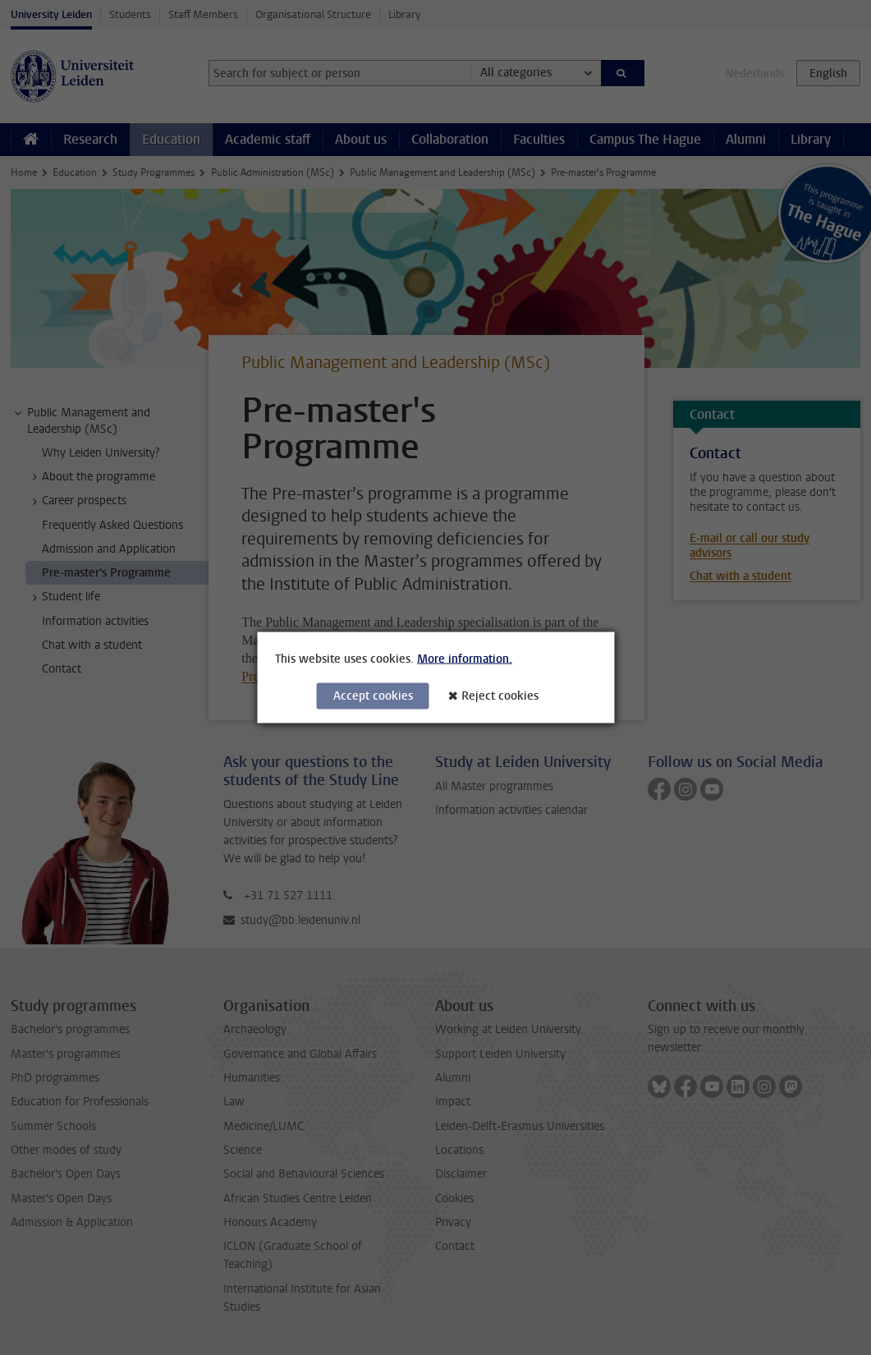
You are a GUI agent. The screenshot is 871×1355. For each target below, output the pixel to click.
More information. (464, 659)
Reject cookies (500, 696)
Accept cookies (373, 696)
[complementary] (693, 1232)
